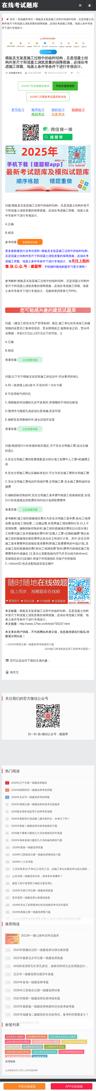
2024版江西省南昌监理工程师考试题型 (68, 648)
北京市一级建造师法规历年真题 (33, 1017)
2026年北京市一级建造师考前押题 (30, 859)
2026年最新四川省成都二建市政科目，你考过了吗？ (40, 881)
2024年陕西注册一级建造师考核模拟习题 (29, 644)
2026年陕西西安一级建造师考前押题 (31, 852)
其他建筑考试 (25, 19)
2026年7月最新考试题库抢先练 (48, 96)
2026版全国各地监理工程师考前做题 (31, 874)
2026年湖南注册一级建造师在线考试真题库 (35, 867)
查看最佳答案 (30, 242)
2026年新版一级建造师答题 (27, 910)
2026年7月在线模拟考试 (35, 86)
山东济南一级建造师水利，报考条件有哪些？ (37, 938)
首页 (12, 19)
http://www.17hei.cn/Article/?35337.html (45, 623)
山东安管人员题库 (15, 1054)
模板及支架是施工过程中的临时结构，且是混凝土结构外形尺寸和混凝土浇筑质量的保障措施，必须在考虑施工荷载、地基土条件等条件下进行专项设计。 (48, 23)
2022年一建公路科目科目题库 (40, 979)
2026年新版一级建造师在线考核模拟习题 (34, 888)
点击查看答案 (30, 360)
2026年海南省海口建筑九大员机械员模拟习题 (36, 902)
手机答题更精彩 (65, 86)
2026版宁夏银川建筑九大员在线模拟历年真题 (36, 895)
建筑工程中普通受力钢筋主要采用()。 (33, 946)
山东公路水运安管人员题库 (63, 1054)
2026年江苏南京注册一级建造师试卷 (36, 1033)
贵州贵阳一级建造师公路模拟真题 (31, 960)
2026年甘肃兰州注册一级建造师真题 (32, 953)
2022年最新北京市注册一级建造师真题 (38, 1001)
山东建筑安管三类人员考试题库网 (21, 1070)
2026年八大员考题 (22, 924)
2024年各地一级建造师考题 (31, 1025)
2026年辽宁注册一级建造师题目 (29, 845)
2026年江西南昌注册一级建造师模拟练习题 (36, 917)
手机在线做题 (27, 1086)
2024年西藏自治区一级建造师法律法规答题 (41, 993)
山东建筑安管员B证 (36, 1054)
